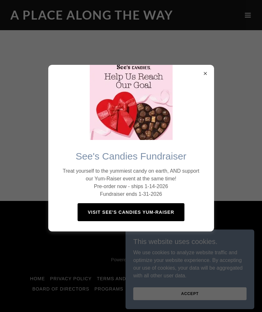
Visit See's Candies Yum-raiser (131, 212)
